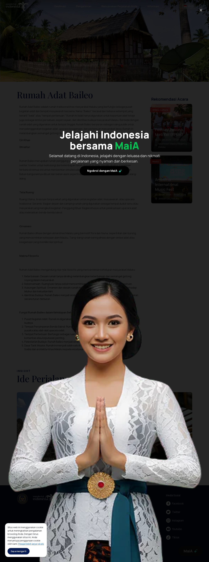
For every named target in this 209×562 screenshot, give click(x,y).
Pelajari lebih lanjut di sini (31, 543)
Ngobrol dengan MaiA (104, 219)
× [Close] (201, 10)
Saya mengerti (18, 551)
